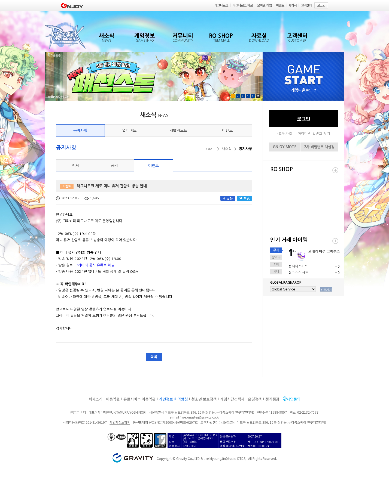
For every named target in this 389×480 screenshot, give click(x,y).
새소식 (227, 149)
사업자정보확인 (120, 422)
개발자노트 (178, 130)
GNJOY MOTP (284, 147)
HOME (209, 149)
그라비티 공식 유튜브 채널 (94, 265)
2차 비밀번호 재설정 (319, 147)
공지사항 (80, 130)
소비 (276, 264)
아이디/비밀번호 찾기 (314, 133)
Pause (258, 96)
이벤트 (227, 130)
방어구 (276, 257)
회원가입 (285, 133)
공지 (114, 166)
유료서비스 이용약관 (139, 399)
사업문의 (293, 399)
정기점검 (272, 399)
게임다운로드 (304, 90)
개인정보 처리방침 (173, 399)
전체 (75, 166)
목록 (153, 357)
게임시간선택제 (232, 399)
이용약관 (113, 399)
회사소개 (95, 399)
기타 (276, 271)
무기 (276, 250)
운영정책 (255, 399)
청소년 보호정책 (204, 399)
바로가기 (326, 289)
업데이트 (129, 130)
